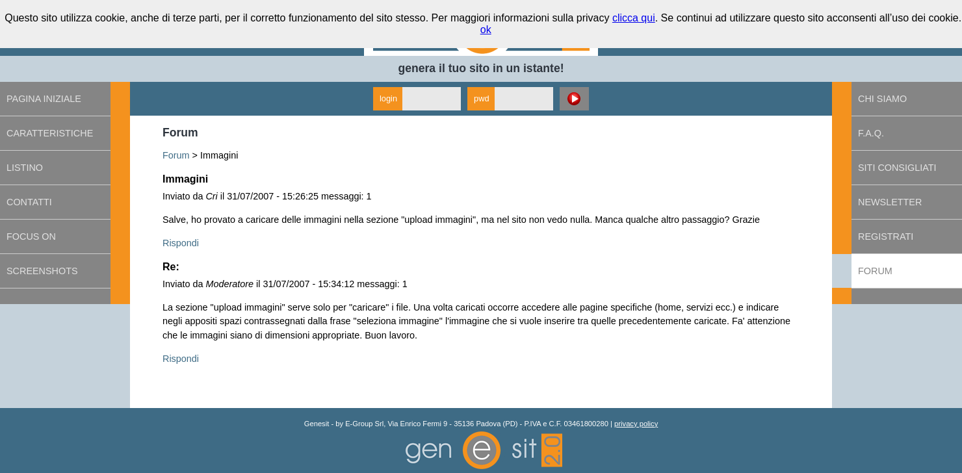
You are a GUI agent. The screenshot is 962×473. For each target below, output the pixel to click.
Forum (176, 155)
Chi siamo (882, 99)
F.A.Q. (871, 133)
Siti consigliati (897, 167)
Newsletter (890, 202)
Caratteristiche (49, 133)
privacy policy (636, 424)
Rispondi (180, 243)
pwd (481, 98)
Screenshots (42, 271)
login (388, 98)
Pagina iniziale (43, 99)
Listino (24, 167)
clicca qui (633, 17)
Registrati (885, 236)
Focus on (31, 236)
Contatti (29, 202)
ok (485, 29)
